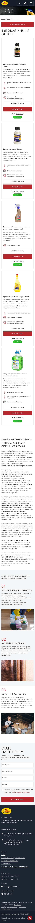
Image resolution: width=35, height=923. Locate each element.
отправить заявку (17, 799)
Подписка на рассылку (9, 861)
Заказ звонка (6, 864)
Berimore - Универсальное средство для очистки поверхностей (16, 228)
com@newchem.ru (8, 559)
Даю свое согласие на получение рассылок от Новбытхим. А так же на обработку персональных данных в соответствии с (18, 791)
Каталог (8, 19)
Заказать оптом (17, 109)
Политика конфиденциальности (13, 858)
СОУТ (3, 855)
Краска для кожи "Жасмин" (13, 149)
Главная (3, 19)
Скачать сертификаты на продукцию (14, 867)
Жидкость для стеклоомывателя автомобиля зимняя (15, 375)
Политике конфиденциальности (11, 906)
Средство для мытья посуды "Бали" (16, 297)
